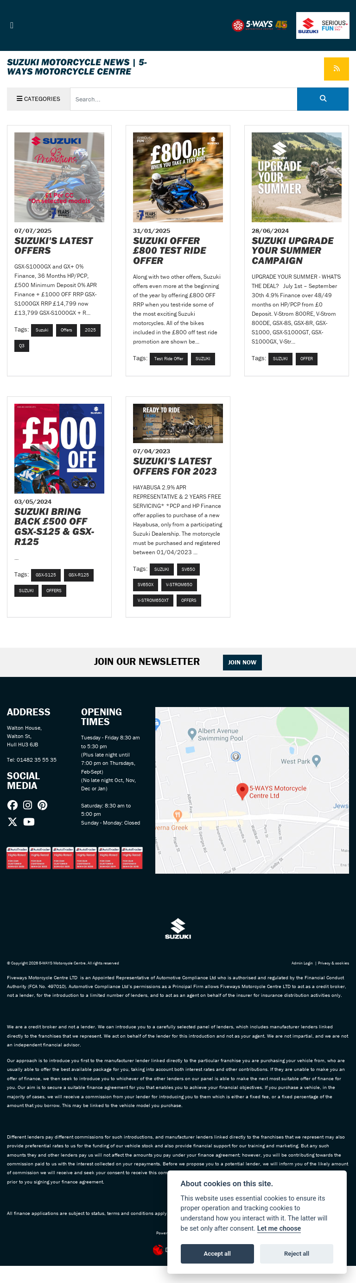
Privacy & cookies (333, 980)
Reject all (296, 1253)
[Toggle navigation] (11, 25)
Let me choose (279, 1229)
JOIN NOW (243, 679)
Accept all (217, 1253)
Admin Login (302, 980)
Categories (39, 99)
